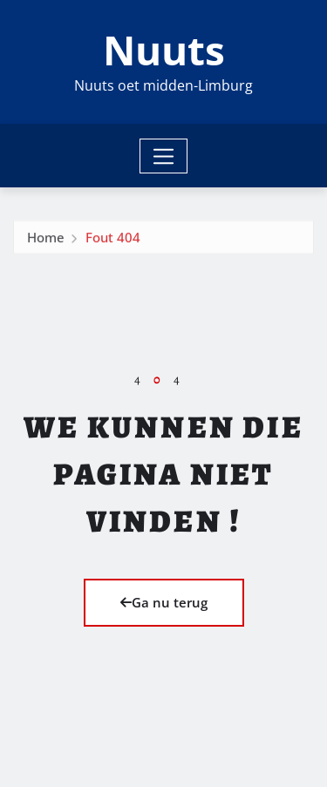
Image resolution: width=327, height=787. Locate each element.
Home (46, 239)
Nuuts (164, 50)
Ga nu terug (164, 602)
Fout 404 (112, 239)
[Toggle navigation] (163, 156)
